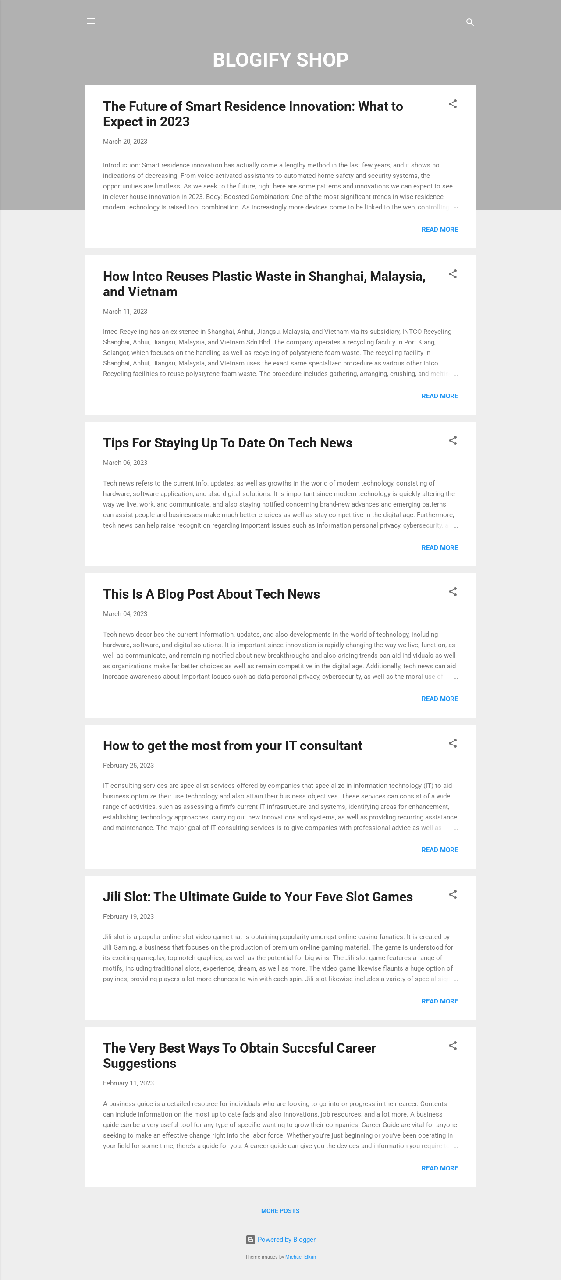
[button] (452, 105)
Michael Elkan (300, 1257)
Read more (440, 230)
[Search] (470, 24)
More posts (280, 1210)
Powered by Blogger (280, 1240)
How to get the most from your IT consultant (232, 745)
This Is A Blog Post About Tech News (211, 594)
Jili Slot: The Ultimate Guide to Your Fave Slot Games (258, 896)
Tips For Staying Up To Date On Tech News (227, 442)
